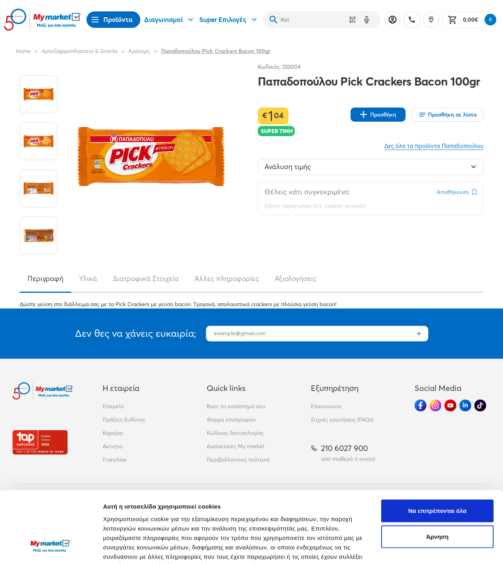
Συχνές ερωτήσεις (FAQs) (342, 419)
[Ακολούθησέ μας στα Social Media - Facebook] (420, 405)
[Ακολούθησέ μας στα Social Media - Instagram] (435, 405)
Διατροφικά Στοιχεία (146, 278)
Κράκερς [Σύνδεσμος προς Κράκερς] (139, 51)
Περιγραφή (45, 278)
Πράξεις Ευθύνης (124, 419)
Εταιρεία (113, 406)
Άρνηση (437, 476)
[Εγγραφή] (418, 333)
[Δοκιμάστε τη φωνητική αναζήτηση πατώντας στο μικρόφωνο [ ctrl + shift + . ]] (367, 20)
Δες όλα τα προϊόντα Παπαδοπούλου (433, 145)
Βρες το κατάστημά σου (236, 406)
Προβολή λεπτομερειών (137, 548)
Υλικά (88, 278)
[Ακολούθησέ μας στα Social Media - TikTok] (480, 405)
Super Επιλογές (229, 19)
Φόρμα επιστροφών (231, 419)
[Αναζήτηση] (273, 20)
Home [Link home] (23, 51)
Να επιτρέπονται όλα (437, 450)
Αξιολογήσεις (295, 278)
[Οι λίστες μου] (447, 115)
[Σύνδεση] (392, 19)
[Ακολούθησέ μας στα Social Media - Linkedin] (465, 405)
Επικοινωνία (326, 406)
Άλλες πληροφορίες (227, 278)
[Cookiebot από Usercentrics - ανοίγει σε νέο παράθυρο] (51, 549)
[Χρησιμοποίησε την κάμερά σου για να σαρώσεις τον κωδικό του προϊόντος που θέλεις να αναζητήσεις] (352, 20)
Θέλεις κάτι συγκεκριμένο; (307, 191)
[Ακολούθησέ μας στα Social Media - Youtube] (450, 405)
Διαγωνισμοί (169, 19)
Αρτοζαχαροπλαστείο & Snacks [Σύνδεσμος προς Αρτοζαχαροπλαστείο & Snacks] (79, 51)
